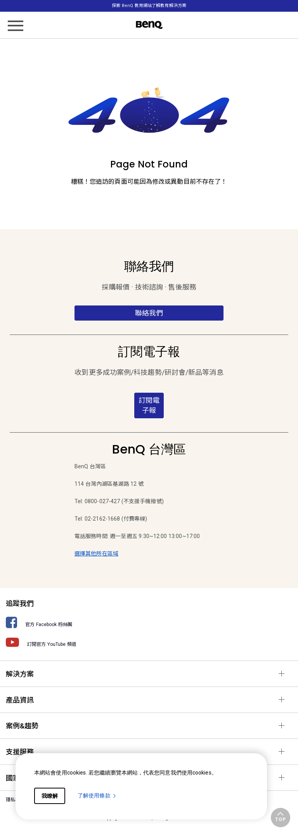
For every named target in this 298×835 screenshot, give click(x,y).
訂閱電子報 (149, 405)
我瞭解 (50, 796)
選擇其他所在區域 (96, 553)
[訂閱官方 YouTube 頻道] (149, 642)
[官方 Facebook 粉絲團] (149, 622)
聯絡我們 (149, 313)
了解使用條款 (97, 795)
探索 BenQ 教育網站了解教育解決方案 (149, 5)
